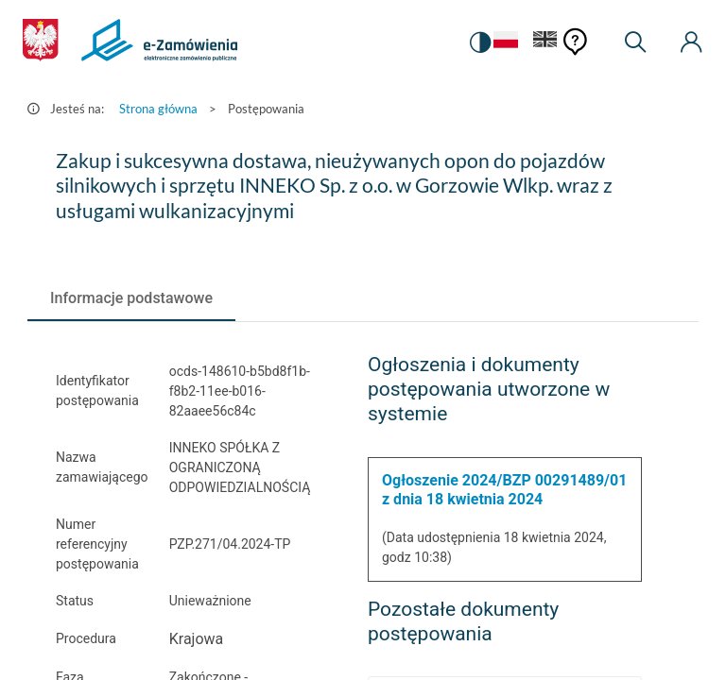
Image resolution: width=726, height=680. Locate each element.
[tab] (131, 298)
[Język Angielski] (545, 43)
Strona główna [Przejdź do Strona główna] (158, 108)
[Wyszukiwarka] (635, 42)
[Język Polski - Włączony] (505, 43)
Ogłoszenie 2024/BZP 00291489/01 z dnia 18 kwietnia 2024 (504, 489)
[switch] (480, 42)
